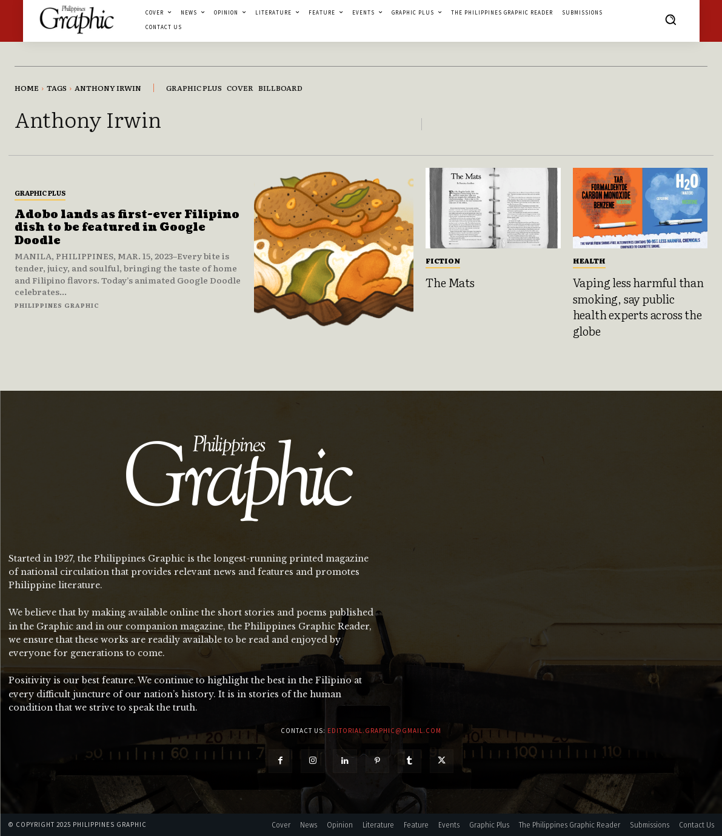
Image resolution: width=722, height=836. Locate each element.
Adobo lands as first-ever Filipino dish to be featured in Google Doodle (127, 227)
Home (27, 87)
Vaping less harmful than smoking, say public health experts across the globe (638, 306)
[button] (670, 19)
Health (589, 260)
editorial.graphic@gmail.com (384, 730)
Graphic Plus (40, 192)
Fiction (443, 260)
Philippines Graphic (57, 305)
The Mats (450, 282)
